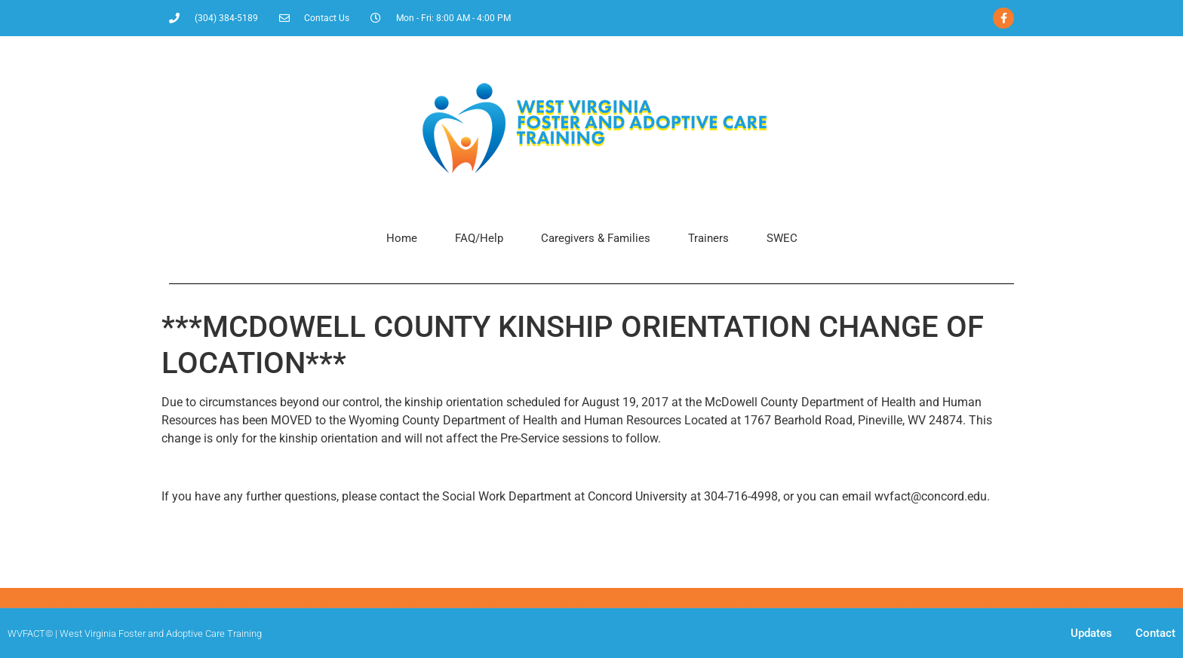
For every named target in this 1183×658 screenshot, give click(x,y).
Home (401, 238)
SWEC (782, 238)
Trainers (708, 238)
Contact (1155, 633)
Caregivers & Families (595, 238)
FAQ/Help (479, 238)
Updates (1091, 633)
